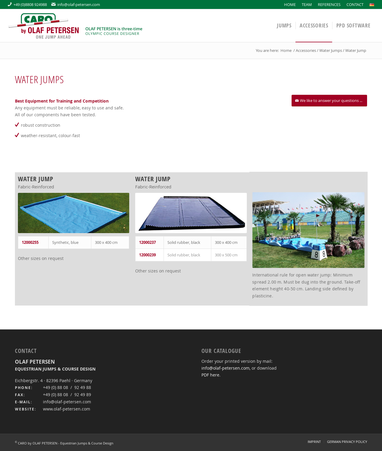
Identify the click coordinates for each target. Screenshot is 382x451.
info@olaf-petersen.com (75, 4)
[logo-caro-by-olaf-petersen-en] (76, 25)
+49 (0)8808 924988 (27, 4)
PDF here (210, 375)
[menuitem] (290, 4)
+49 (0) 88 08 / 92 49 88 (67, 387)
